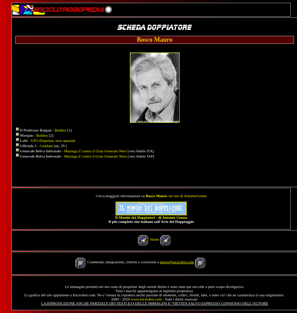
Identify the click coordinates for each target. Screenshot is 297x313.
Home (154, 239)
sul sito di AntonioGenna (176, 196)
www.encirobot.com (146, 299)
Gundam (46, 146)
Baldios (61, 130)
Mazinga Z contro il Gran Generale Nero (95, 151)
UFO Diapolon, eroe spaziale (53, 140)
